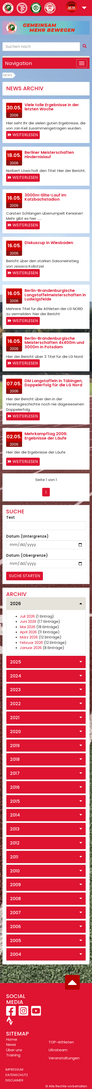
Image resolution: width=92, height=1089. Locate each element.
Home (11, 1039)
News (7, 75)
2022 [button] (15, 703)
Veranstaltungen (64, 1058)
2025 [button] (15, 662)
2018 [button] (15, 759)
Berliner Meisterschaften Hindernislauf (49, 155)
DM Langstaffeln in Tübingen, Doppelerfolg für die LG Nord (54, 383)
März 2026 (29, 637)
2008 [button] (15, 898)
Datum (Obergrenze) (27, 555)
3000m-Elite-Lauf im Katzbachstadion (45, 197)
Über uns (14, 1049)
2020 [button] (15, 731)
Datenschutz (16, 1075)
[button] (84, 8)
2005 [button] (15, 940)
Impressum (14, 1069)
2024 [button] (15, 676)
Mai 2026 (27, 626)
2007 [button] (15, 912)
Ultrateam (58, 1049)
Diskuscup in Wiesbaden (49, 243)
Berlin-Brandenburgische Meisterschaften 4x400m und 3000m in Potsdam (54, 343)
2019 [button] (15, 745)
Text (10, 517)
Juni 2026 (28, 621)
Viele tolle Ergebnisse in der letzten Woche (52, 107)
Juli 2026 (27, 616)
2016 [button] (15, 787)
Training (13, 1055)
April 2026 (28, 632)
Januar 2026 (31, 647)
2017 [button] (15, 773)
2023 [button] (15, 690)
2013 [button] (14, 829)
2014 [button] (15, 815)
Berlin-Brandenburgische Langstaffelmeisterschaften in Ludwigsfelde (55, 295)
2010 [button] (15, 871)
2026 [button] (15, 603)
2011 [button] (14, 857)
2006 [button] (15, 926)
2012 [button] (15, 843)
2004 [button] (15, 954)
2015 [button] (15, 801)
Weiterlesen (25, 135)
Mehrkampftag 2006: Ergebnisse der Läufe (46, 436)
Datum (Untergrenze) (27, 536)
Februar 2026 (31, 642)
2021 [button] (15, 717)
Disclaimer (14, 1080)
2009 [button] (15, 885)
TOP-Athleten (61, 1042)
